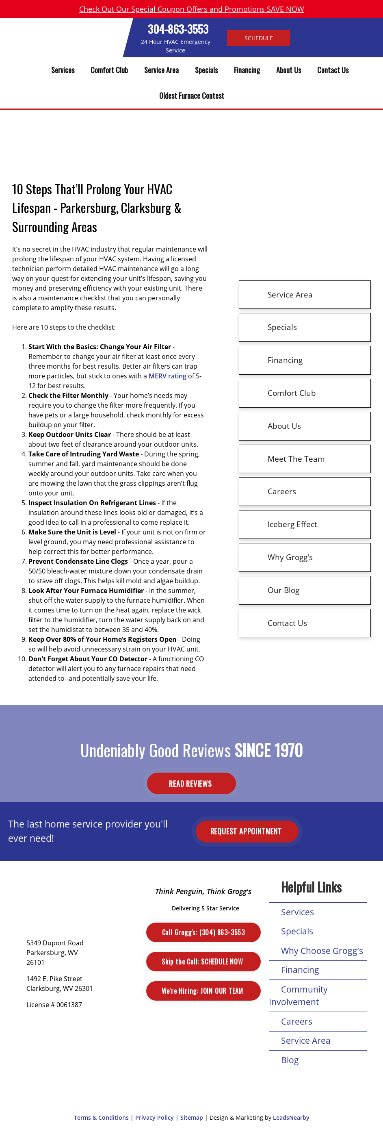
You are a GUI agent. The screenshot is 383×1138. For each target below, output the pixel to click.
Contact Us (332, 70)
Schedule (259, 37)
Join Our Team (203, 991)
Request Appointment (247, 831)
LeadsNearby (291, 1117)
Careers (296, 1021)
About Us (288, 70)
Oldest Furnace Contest (191, 95)
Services (62, 70)
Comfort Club (109, 70)
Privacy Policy (154, 1117)
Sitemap (191, 1117)
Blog (290, 1060)
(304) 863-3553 (203, 932)
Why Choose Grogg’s (322, 950)
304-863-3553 (178, 29)
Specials (206, 70)
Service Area (161, 70)
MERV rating (167, 375)
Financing (247, 70)
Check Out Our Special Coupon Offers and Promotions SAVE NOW (191, 9)
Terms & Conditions (101, 1117)
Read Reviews (191, 783)
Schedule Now (203, 961)
